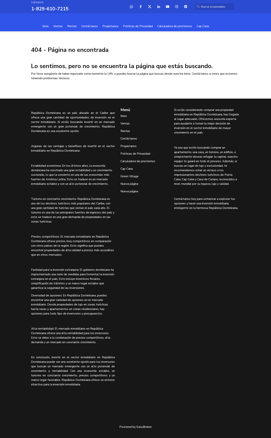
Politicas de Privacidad (138, 26)
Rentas (72, 26)
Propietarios (110, 26)
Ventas (58, 26)
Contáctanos (89, 26)
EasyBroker (144, 427)
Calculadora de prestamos (174, 26)
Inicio (45, 26)
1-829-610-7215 (48, 9)
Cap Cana (203, 26)
